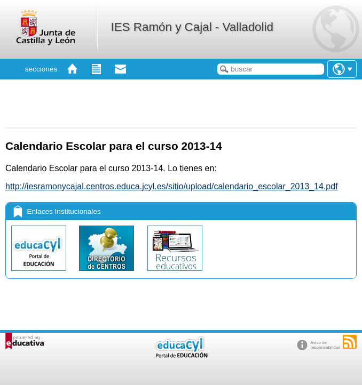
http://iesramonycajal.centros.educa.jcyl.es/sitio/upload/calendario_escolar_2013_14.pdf (171, 186)
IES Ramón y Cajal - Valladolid (192, 27)
